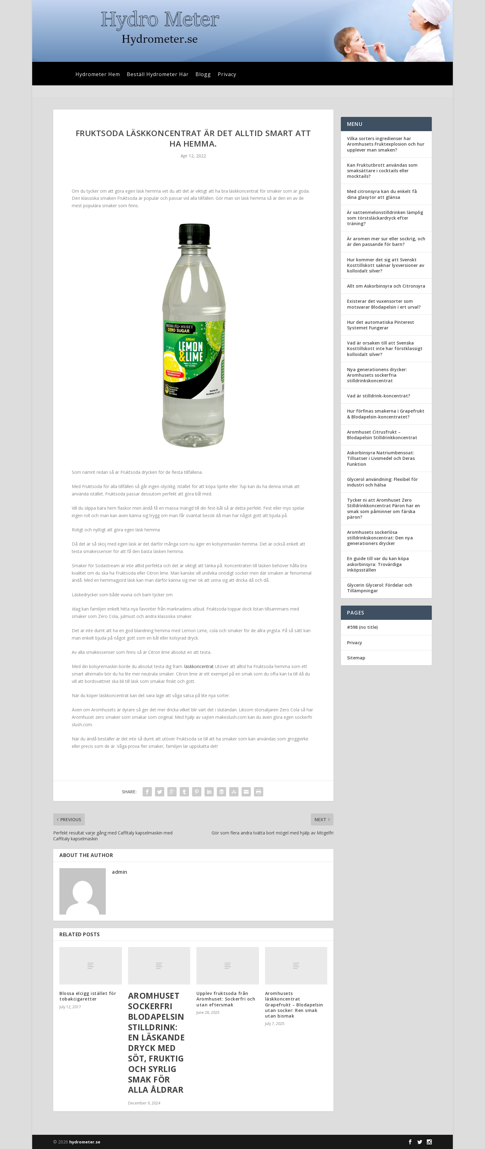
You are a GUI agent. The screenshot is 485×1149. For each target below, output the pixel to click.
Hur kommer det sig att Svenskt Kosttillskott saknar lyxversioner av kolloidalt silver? (385, 265)
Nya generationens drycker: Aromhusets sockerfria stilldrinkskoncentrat (377, 375)
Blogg (203, 75)
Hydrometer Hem (97, 75)
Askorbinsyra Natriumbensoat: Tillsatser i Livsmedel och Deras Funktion (381, 458)
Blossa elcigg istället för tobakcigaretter (87, 996)
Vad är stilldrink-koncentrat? (378, 396)
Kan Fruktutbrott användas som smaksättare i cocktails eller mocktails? (382, 170)
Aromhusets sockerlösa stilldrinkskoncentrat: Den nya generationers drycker (380, 537)
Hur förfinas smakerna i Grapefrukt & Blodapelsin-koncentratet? (385, 413)
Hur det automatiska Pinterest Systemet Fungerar (380, 325)
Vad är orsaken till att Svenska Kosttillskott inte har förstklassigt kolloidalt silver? (385, 348)
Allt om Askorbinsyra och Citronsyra (386, 286)
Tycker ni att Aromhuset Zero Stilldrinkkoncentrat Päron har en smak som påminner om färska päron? (383, 508)
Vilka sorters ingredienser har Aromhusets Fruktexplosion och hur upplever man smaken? (385, 143)
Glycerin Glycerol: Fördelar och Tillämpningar (379, 588)
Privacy (227, 75)
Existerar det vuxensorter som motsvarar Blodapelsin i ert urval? (384, 304)
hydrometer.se (84, 1142)
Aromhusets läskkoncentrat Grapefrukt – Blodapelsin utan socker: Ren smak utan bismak (294, 1004)
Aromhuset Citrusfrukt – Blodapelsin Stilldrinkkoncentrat (382, 434)
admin (119, 871)
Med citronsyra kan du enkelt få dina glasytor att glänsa (382, 194)
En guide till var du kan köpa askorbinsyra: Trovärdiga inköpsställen (378, 563)
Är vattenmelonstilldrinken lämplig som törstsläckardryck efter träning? (385, 217)
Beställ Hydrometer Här (158, 75)
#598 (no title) (362, 627)
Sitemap (356, 658)
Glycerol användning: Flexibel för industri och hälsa (382, 482)
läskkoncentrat (199, 666)
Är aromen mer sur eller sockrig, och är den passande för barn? (386, 241)
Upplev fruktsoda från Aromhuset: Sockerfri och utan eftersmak (225, 998)
